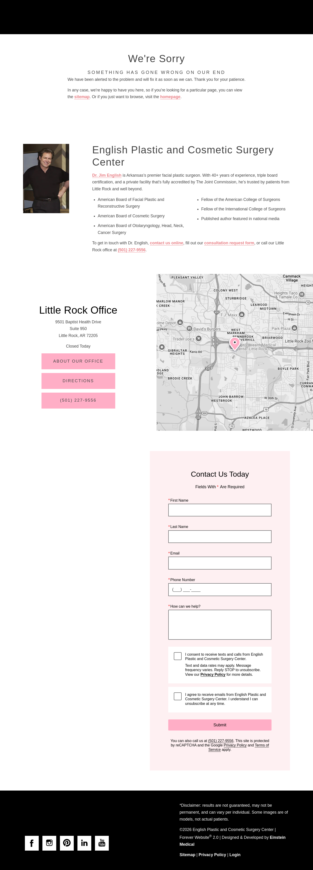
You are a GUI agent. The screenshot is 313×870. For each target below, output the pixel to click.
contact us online (166, 243)
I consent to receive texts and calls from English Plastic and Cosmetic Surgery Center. (225, 664)
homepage (170, 96)
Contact (251, 17)
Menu (279, 17)
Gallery (162, 17)
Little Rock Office (78, 310)
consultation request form (229, 243)
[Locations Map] (234, 352)
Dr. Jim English (106, 175)
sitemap (82, 96)
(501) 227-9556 (131, 250)
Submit (219, 725)
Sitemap (187, 854)
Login (235, 854)
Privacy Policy (213, 674)
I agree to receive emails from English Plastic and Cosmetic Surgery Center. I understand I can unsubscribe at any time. (225, 699)
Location (224, 17)
